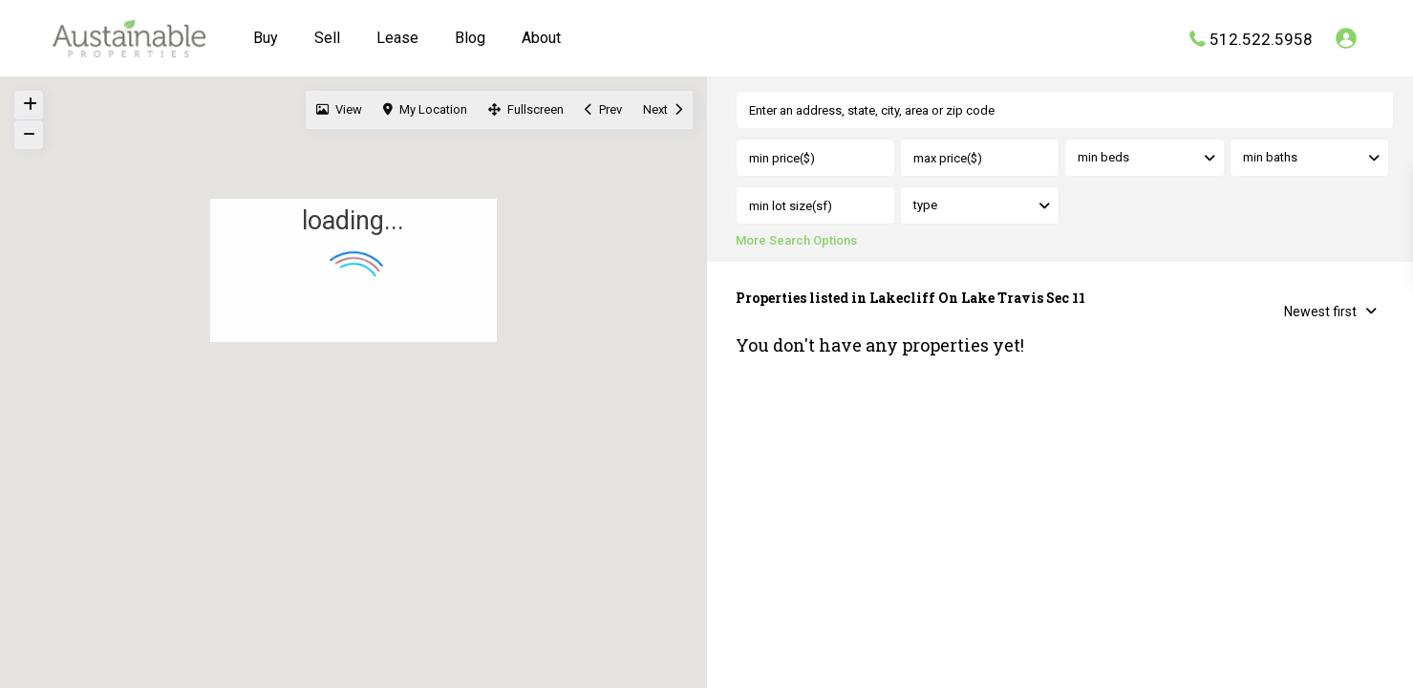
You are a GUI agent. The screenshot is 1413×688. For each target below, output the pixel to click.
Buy (265, 38)
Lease (397, 38)
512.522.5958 (1261, 38)
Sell (327, 38)
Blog (470, 38)
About (541, 38)
